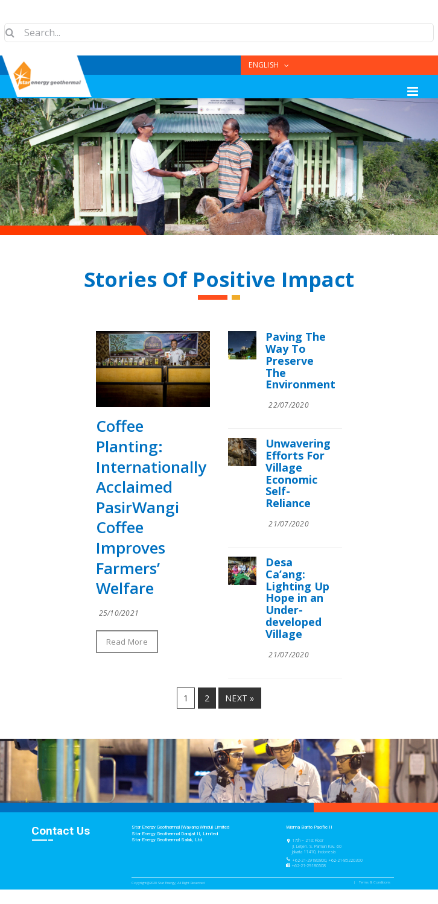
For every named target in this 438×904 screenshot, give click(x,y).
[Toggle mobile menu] (413, 91)
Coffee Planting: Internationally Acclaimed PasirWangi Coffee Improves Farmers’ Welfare (151, 507)
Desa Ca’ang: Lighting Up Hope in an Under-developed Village (297, 598)
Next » (240, 698)
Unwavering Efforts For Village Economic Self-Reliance (298, 473)
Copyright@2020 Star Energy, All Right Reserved (168, 882)
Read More (127, 641)
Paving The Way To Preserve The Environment (300, 360)
